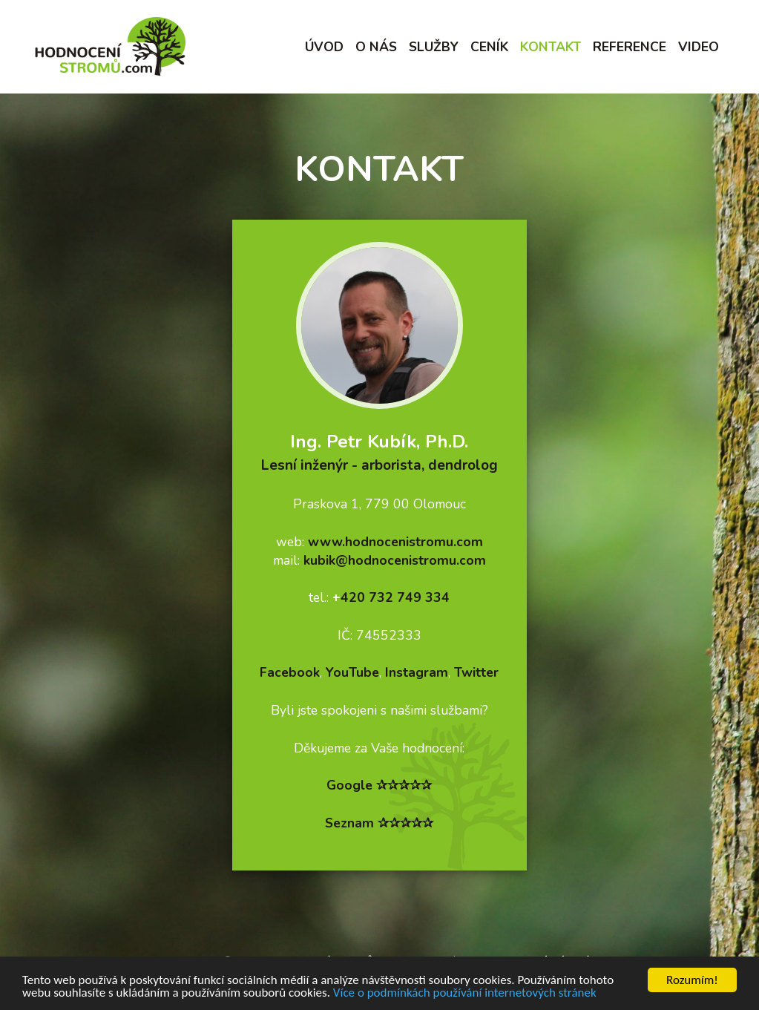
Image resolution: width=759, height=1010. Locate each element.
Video (698, 47)
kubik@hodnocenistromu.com (394, 560)
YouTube (352, 672)
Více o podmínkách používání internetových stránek (465, 993)
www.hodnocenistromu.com (395, 542)
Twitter (476, 672)
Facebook (290, 672)
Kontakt (550, 47)
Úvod (324, 47)
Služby (434, 47)
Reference (629, 47)
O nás (376, 47)
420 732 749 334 (395, 597)
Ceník (489, 47)
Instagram (416, 672)
